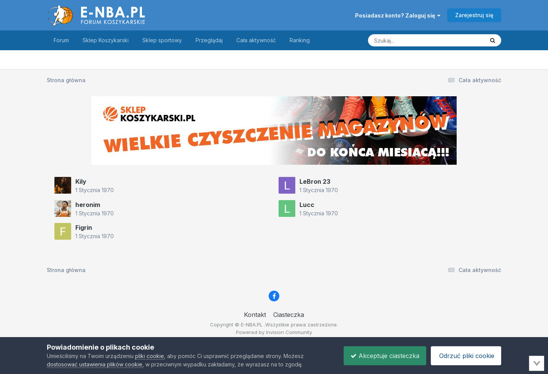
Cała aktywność (256, 40)
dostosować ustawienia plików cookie (94, 364)
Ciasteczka (288, 314)
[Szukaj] (407, 40)
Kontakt (255, 314)
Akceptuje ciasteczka (381, 356)
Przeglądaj (209, 40)
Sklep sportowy (162, 40)
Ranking (300, 40)
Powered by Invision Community (274, 332)
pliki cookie (149, 356)
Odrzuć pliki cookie (464, 356)
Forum (61, 40)
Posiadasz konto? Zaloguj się (397, 15)
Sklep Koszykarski (106, 40)
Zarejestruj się (474, 15)
